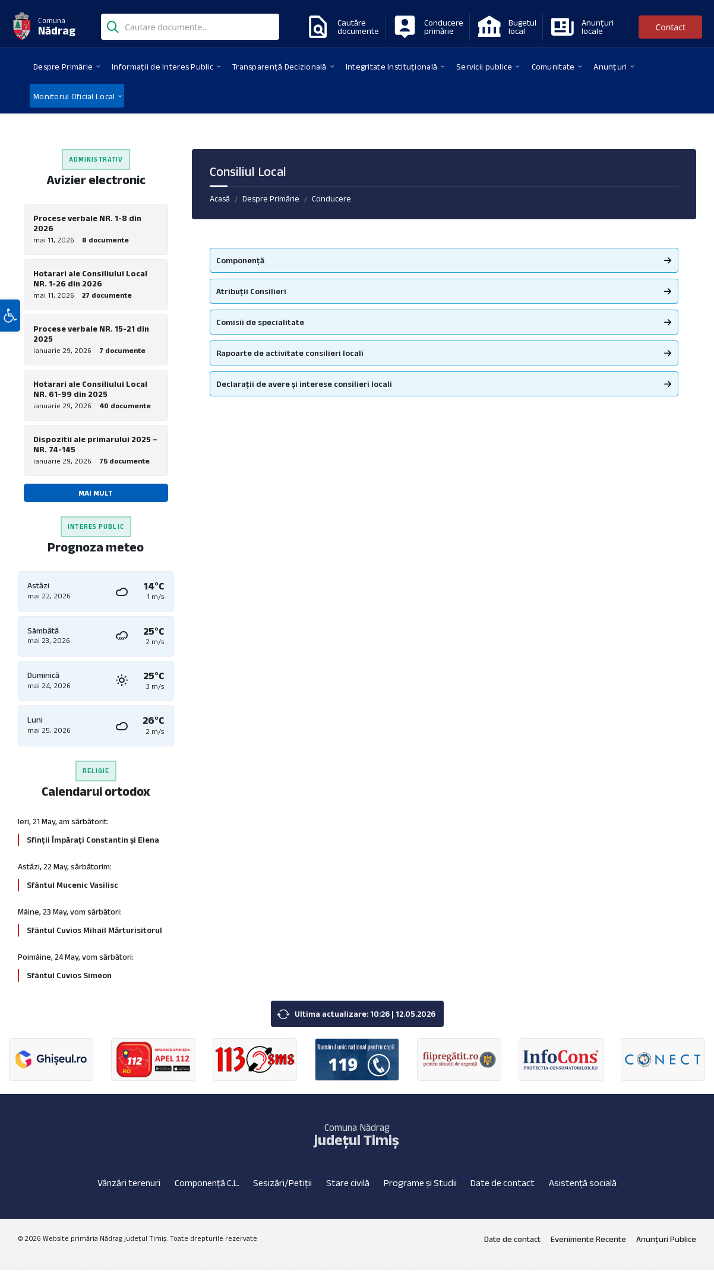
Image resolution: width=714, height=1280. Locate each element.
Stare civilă (347, 1193)
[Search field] (190, 28)
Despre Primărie (270, 198)
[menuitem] (63, 66)
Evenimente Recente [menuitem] (588, 1249)
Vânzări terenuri (128, 1193)
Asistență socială (583, 1193)
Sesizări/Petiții (282, 1193)
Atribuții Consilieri (251, 291)
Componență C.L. (207, 1193)
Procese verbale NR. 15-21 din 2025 (91, 337)
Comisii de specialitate (260, 322)
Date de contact (502, 1193)
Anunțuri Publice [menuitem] (666, 1249)
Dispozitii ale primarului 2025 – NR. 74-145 (95, 451)
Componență (240, 260)
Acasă (220, 198)
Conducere (331, 198)
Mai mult (95, 500)
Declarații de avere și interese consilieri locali (304, 384)
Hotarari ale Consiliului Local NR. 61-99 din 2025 (90, 394)
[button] (10, 346)
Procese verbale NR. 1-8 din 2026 (87, 223)
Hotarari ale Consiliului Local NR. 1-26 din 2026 (90, 280)
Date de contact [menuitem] (512, 1249)
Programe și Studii (420, 1193)
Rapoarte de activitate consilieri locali (290, 353)
